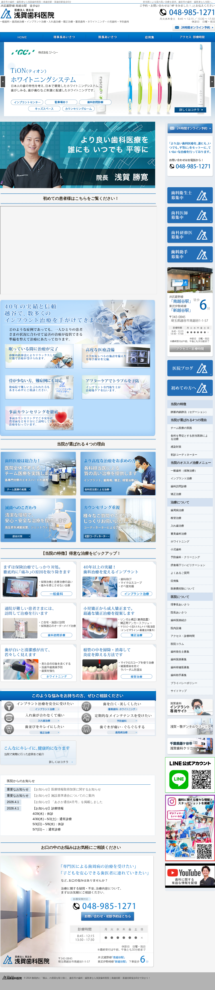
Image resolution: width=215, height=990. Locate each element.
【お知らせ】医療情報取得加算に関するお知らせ (67, 789)
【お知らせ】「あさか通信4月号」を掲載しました (68, 802)
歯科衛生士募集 (180, 651)
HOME (21, 37)
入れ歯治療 (177, 525)
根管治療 (176, 518)
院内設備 (176, 628)
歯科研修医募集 (180, 667)
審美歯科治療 (179, 533)
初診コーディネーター (184, 454)
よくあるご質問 (180, 572)
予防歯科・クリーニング (185, 557)
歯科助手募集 (179, 675)
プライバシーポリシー (184, 683)
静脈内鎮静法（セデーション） (189, 412)
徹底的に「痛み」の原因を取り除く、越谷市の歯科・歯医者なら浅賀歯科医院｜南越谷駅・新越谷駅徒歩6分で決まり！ (91, 978)
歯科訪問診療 (179, 486)
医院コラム (177, 643)
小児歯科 (176, 549)
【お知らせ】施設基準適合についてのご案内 (64, 795)
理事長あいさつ (180, 604)
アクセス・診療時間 (183, 636)
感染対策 (176, 446)
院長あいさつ (179, 612)
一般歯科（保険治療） (184, 470)
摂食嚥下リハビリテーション (188, 565)
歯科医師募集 (179, 659)
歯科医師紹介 (179, 620)
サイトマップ (179, 690)
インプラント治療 (181, 478)
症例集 (175, 580)
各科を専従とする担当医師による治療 (189, 437)
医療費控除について (183, 588)
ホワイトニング (180, 541)
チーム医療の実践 (181, 428)
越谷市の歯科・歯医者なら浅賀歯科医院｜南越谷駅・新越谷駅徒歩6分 (36, 2)
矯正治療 (176, 494)
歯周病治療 (177, 510)
